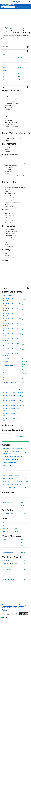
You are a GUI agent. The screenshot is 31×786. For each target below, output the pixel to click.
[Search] (29, 1)
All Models (7, 41)
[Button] (15, 45)
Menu (2, 2)
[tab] (15, 51)
